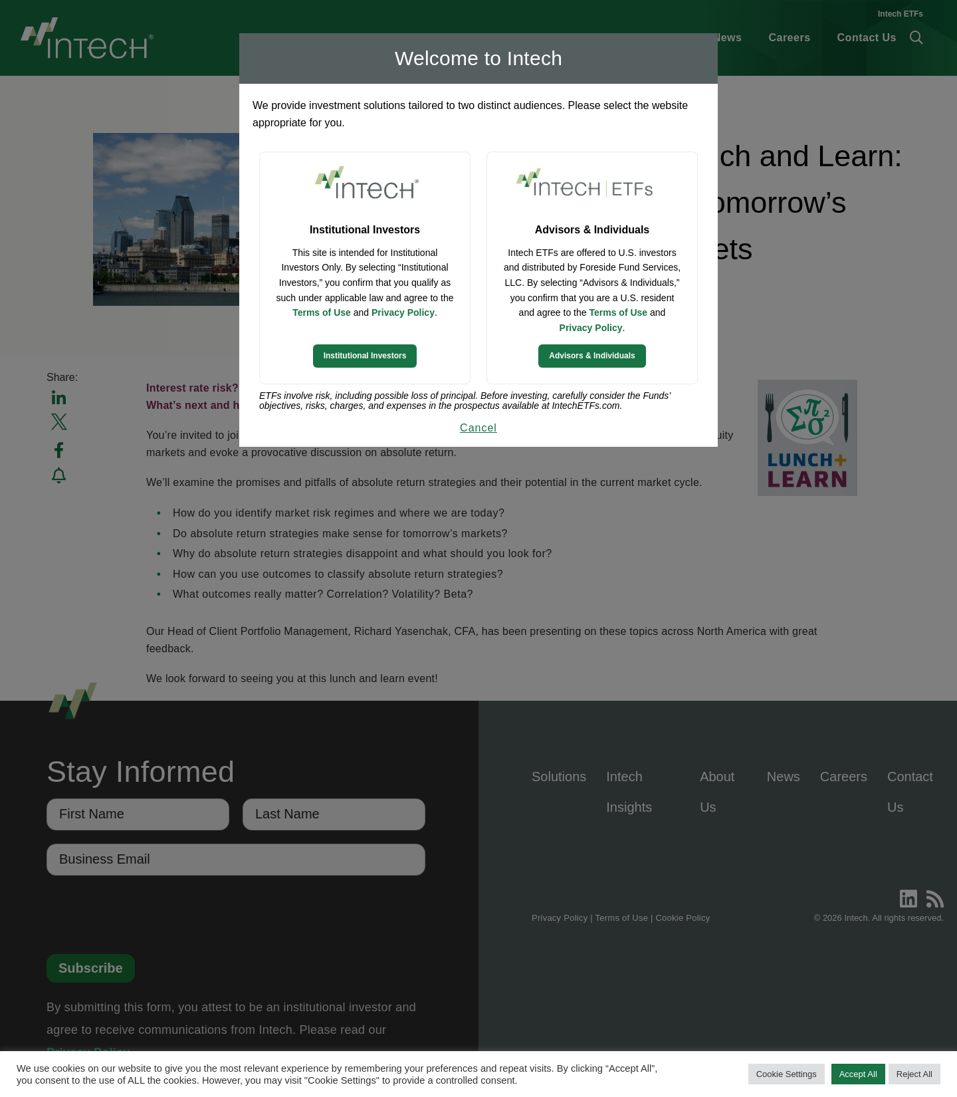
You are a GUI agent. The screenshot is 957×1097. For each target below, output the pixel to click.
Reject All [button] (914, 1074)
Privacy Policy (403, 312)
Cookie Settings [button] (786, 1074)
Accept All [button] (858, 1074)
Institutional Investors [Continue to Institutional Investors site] (365, 355)
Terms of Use (321, 312)
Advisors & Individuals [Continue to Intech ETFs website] (592, 355)
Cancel (478, 427)
